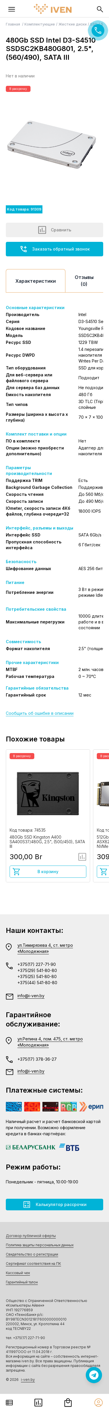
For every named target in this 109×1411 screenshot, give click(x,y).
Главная (13, 24)
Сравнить (54, 230)
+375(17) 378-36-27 (37, 1059)
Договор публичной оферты (31, 1236)
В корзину (35, 871)
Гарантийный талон (22, 1282)
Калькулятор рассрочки (54, 1204)
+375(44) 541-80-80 (37, 982)
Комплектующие (39, 24)
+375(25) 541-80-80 (37, 976)
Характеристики (35, 281)
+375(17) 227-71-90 (36, 964)
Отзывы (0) (84, 280)
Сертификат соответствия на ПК (33, 1263)
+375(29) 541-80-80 (37, 970)
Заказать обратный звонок (54, 249)
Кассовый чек (18, 1273)
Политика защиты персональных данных (40, 1245)
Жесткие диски (72, 24)
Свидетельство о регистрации (32, 1254)
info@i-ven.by (30, 995)
